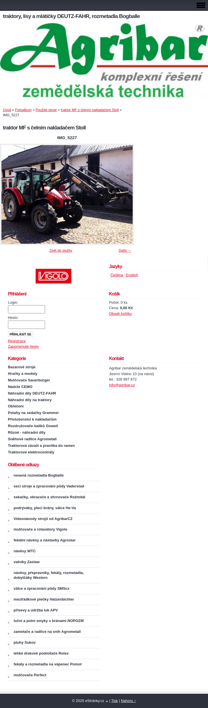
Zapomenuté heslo (23, 346)
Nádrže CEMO (20, 387)
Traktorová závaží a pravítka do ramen (41, 445)
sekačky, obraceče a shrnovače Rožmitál (49, 497)
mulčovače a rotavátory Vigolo (40, 529)
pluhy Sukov (25, 642)
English (132, 275)
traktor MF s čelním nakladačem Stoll (90, 110)
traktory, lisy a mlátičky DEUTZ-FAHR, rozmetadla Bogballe (71, 16)
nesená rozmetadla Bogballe (39, 475)
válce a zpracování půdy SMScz (41, 588)
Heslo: (13, 317)
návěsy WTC (25, 551)
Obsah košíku (120, 313)
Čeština (116, 275)
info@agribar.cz (122, 385)
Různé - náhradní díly (26, 432)
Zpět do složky (60, 251)
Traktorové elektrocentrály (31, 452)
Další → (125, 251)
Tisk (114, 701)
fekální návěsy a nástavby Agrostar (45, 540)
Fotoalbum (23, 110)
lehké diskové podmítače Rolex (41, 653)
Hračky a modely (22, 373)
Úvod (7, 110)
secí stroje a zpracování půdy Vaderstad (49, 486)
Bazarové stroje (22, 367)
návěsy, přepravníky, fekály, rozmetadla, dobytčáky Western (49, 575)
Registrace (17, 341)
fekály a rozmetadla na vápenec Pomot (48, 664)
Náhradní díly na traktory (30, 400)
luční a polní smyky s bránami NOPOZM (49, 621)
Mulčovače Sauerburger (29, 380)
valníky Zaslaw (27, 562)
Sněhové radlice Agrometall (32, 439)
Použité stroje (46, 110)
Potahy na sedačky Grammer (33, 413)
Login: (13, 302)
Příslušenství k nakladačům (32, 419)
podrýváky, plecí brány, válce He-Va (45, 508)
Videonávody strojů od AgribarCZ (43, 519)
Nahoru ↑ (128, 701)
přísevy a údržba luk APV (36, 610)
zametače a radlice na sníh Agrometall (47, 631)
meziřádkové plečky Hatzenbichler (44, 599)
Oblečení (16, 406)
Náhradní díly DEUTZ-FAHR (32, 393)
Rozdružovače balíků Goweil (33, 426)
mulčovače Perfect (30, 675)
